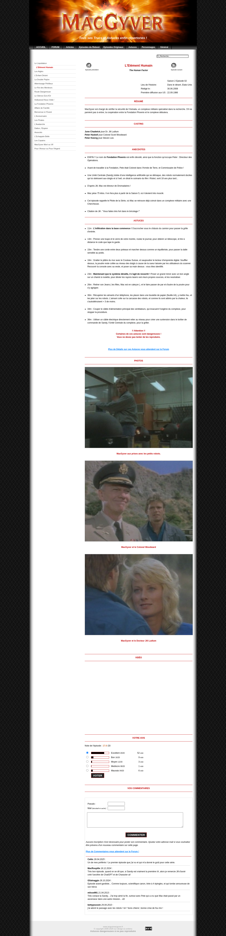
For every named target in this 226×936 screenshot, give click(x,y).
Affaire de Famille (41, 108)
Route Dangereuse (42, 92)
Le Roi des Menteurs (43, 88)
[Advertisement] (57, 209)
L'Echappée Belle (41, 136)
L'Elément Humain (44, 67)
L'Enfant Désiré (41, 75)
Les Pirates (39, 120)
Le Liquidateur (40, 63)
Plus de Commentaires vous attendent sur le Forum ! (112, 851)
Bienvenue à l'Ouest (43, 112)
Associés (38, 132)
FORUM (55, 47)
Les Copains (39, 140)
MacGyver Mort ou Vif (43, 144)
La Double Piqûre (41, 79)
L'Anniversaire (40, 116)
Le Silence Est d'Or (42, 96)
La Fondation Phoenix (43, 104)
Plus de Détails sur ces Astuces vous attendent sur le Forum (138, 349)
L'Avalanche (39, 124)
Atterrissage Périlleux (43, 84)
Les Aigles (38, 71)
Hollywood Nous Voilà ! (44, 100)
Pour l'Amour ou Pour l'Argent (47, 149)
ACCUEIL (41, 47)
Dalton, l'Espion (41, 128)
